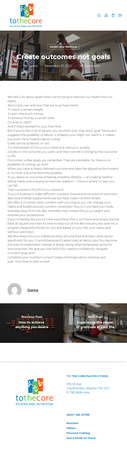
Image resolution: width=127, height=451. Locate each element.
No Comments (89, 66)
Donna (33, 66)
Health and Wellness (63, 46)
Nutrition (72, 423)
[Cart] (113, 15)
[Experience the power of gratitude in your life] (95, 323)
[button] (120, 15)
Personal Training (78, 433)
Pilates (71, 428)
